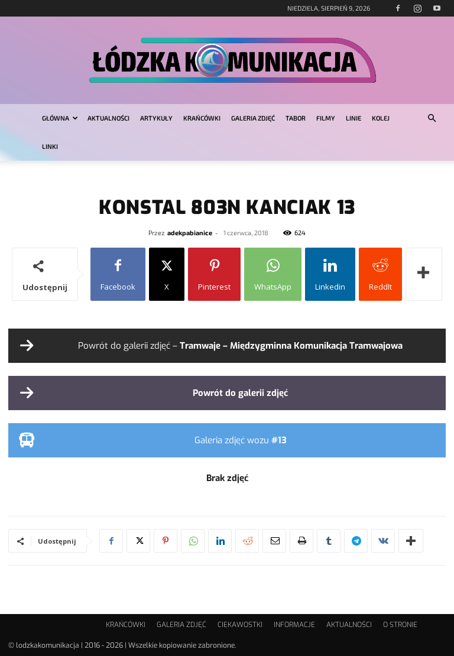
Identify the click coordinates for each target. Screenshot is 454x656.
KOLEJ (381, 118)
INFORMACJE (294, 624)
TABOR (296, 118)
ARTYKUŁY (156, 118)
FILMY (325, 118)
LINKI (50, 146)
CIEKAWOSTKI (240, 624)
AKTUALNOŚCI (108, 118)
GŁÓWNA (60, 118)
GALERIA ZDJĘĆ (253, 118)
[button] (431, 118)
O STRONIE (400, 624)
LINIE (353, 118)
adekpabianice (189, 232)
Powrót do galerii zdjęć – (240, 346)
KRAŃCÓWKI (201, 118)
